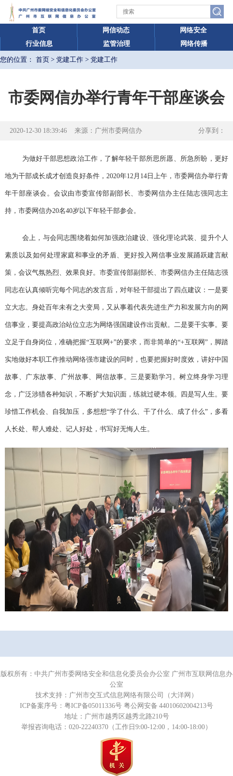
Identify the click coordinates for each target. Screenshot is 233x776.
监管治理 (116, 43)
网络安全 (193, 30)
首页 (38, 30)
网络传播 (193, 43)
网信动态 (116, 30)
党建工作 (69, 59)
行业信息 (39, 43)
